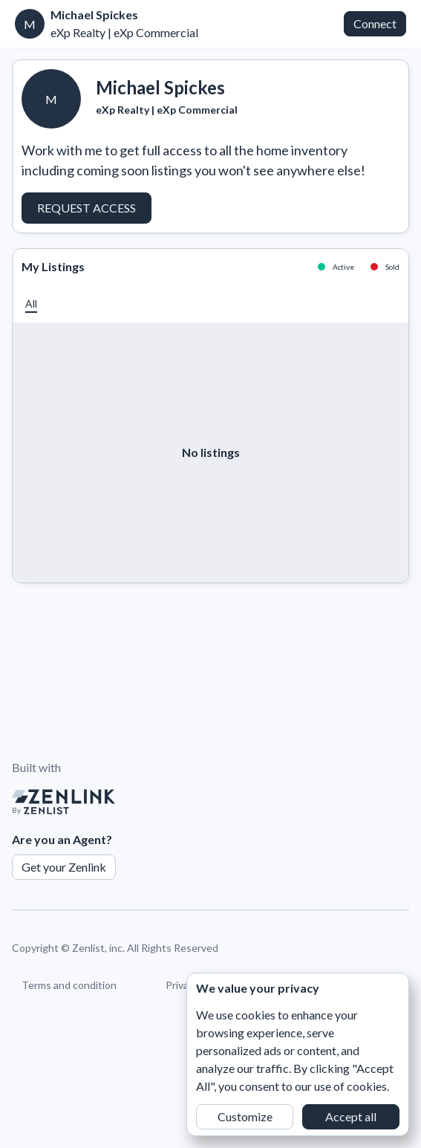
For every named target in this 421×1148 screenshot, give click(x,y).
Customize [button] (245, 1116)
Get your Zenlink (64, 867)
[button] (31, 304)
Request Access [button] (86, 208)
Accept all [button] (350, 1116)
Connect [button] (374, 23)
